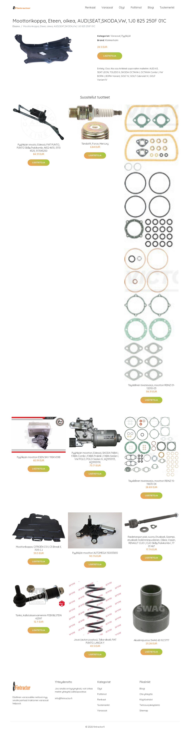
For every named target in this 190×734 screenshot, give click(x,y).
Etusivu (16, 28)
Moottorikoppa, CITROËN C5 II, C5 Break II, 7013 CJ (38, 550)
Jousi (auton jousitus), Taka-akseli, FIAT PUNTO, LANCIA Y (95, 643)
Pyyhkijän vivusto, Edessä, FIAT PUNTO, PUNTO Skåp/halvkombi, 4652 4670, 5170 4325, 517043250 (39, 149)
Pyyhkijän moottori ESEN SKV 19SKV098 (38, 459)
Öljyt (122, 8)
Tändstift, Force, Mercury (95, 145)
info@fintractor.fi (63, 700)
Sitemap (144, 712)
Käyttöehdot (146, 701)
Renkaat (90, 8)
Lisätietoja (109, 58)
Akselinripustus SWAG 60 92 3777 (151, 642)
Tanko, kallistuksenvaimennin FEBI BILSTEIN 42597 (39, 619)
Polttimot (136, 8)
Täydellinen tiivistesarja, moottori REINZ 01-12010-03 (151, 389)
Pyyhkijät (126, 38)
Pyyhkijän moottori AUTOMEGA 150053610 (95, 554)
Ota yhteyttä (146, 696)
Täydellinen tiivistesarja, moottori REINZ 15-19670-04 (151, 484)
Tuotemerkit (167, 8)
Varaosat (107, 8)
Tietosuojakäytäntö (150, 707)
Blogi (151, 8)
